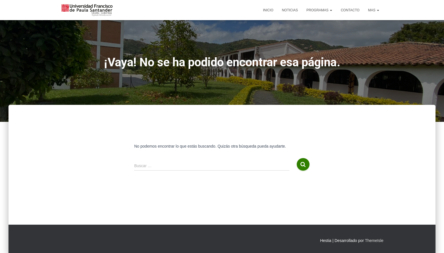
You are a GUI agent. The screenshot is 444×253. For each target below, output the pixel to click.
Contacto (350, 10)
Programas (319, 10)
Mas (373, 10)
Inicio (268, 10)
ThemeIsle (374, 240)
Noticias (290, 10)
